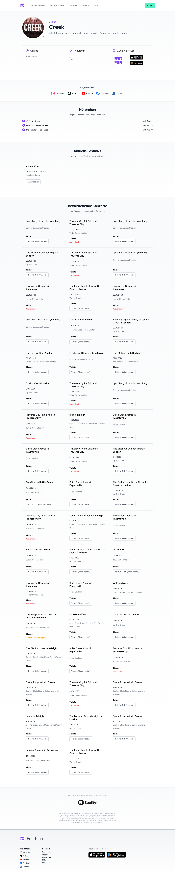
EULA (44, 860)
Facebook (25, 863)
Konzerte (85, 5)
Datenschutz (47, 857)
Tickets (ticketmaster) (37, 241)
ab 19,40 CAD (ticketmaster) (127, 572)
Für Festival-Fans (38, 5)
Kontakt (150, 5)
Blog (96, 5)
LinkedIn (24, 866)
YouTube (24, 859)
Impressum (46, 852)
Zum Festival (33, 182)
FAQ (43, 863)
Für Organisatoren (57, 5)
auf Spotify (148, 121)
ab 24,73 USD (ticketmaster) (40, 504)
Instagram (25, 852)
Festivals (73, 5)
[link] (44, 174)
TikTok (24, 856)
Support (45, 854)
